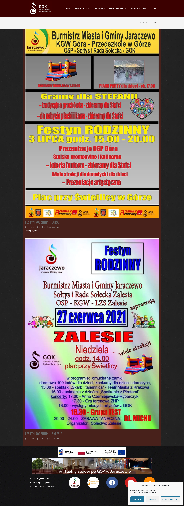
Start (68, 8)
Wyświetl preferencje (170, 499)
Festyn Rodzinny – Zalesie (43, 434)
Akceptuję (137, 499)
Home (144, 23)
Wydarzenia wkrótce (118, 8)
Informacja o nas (139, 8)
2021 (148, 23)
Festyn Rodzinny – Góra (42, 222)
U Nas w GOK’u (82, 8)
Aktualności (100, 8)
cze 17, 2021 (31, 439)
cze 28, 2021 (31, 227)
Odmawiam (152, 499)
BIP (154, 8)
